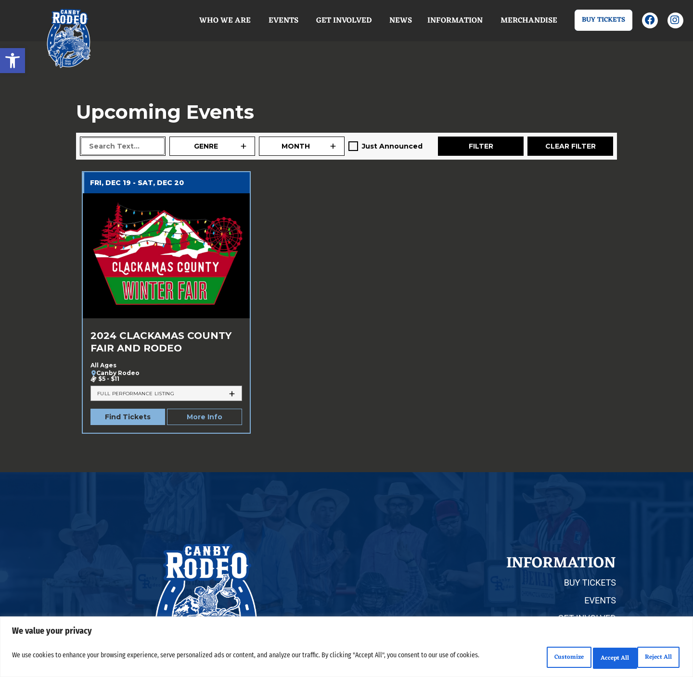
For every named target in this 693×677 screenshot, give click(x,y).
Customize (525, 658)
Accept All (651, 658)
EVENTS (600, 600)
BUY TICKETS (590, 582)
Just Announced (392, 146)
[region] (346, 649)
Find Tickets (128, 417)
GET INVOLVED (587, 618)
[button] (12, 60)
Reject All (588, 658)
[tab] (166, 393)
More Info (204, 417)
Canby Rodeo (118, 373)
